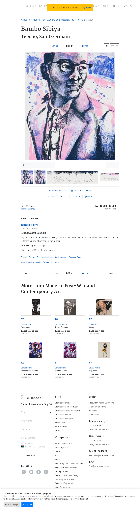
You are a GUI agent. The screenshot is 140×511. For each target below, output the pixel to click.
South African (60, 257)
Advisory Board (62, 447)
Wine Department (62, 487)
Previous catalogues (64, 419)
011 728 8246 (95, 425)
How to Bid (94, 415)
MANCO (58, 459)
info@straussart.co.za (99, 429)
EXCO (57, 455)
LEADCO (58, 451)
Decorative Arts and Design (67, 475)
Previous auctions (63, 415)
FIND (104, 6)
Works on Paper (75, 257)
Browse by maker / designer (67, 411)
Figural (24, 257)
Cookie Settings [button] (11, 504)
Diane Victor (26, 324)
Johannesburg (97, 421)
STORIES (93, 6)
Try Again (86, 8)
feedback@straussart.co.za (101, 455)
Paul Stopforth (61, 324)
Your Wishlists (61, 426)
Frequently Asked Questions (101, 403)
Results (114, 46)
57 (90, 319)
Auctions (25, 19)
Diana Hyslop (94, 368)
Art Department (61, 471)
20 (56, 319)
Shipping (93, 411)
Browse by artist (62, 403)
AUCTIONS (29, 6)
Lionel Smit (93, 324)
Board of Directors (63, 443)
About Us (59, 430)
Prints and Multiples (45, 257)
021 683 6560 (95, 440)
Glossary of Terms (97, 407)
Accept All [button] (27, 504)
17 (22, 319)
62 (22, 362)
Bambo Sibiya (29, 224)
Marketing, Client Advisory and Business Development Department (84, 463)
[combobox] (36, 411)
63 (56, 362)
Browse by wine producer (66, 407)
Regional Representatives (66, 467)
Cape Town (95, 436)
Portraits (81, 19)
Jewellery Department (64, 479)
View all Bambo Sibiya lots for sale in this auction (41, 262)
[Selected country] (24, 446)
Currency (81, 191)
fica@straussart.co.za (99, 466)
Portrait (32, 257)
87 (90, 362)
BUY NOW (43, 6)
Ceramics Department (64, 483)
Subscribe (30, 455)
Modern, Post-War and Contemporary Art (53, 19)
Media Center (61, 423)
